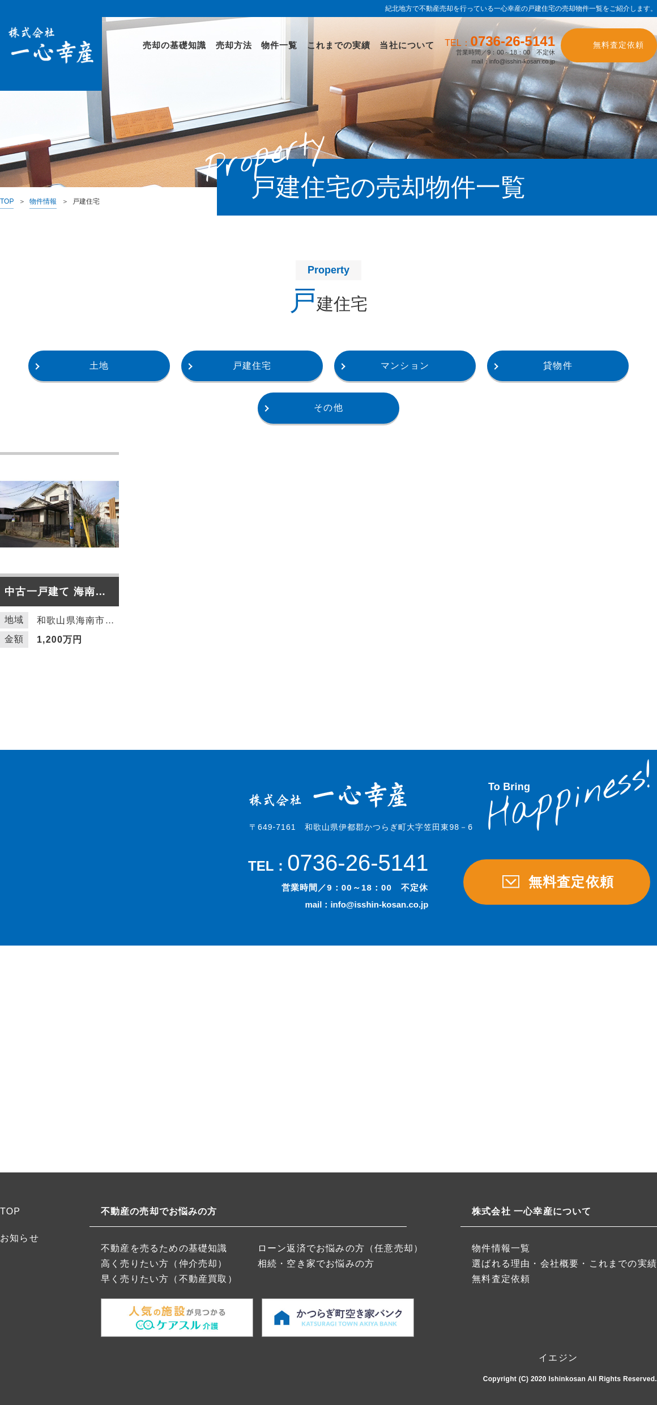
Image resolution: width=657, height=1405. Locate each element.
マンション (405, 365)
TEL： (500, 42)
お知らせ (19, 1238)
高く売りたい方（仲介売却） (164, 1263)
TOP (7, 201)
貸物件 (558, 365)
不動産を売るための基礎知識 (164, 1248)
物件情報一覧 (501, 1248)
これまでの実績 (339, 45)
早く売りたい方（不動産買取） (169, 1279)
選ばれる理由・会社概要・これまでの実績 (564, 1263)
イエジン (558, 1357)
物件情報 (43, 201)
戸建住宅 (252, 365)
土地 (99, 365)
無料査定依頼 (618, 44)
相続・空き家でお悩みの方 (316, 1263)
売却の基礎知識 (175, 45)
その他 (328, 407)
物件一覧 (279, 45)
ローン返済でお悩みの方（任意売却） (340, 1248)
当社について (406, 45)
